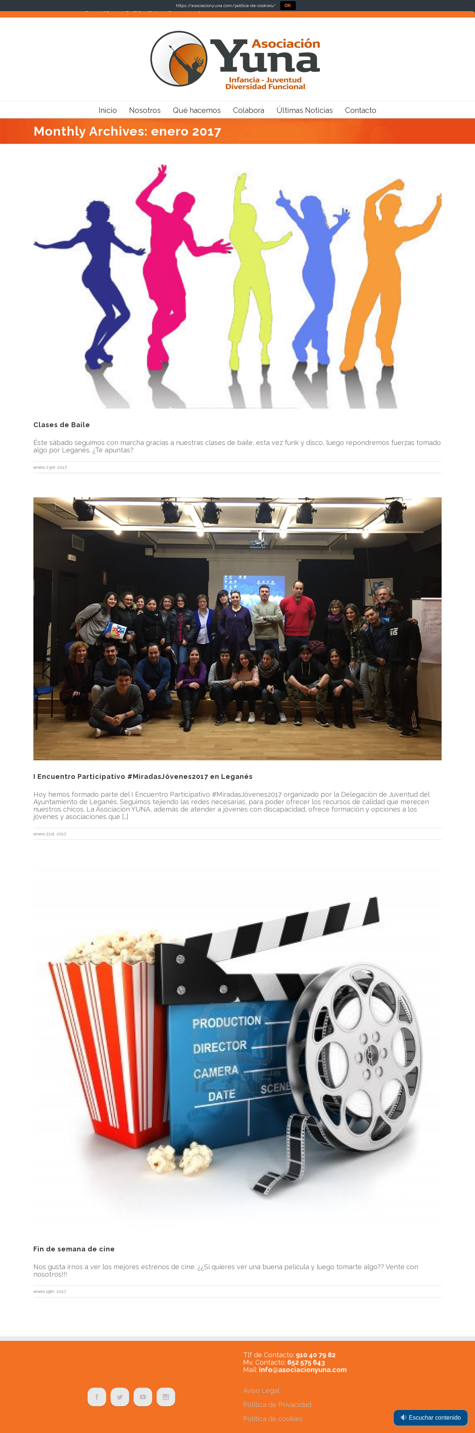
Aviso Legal (261, 1390)
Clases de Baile (61, 425)
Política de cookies (273, 1419)
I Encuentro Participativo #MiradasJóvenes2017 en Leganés (143, 776)
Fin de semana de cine (74, 1249)
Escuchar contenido (431, 1417)
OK (288, 5)
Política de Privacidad (277, 1404)
